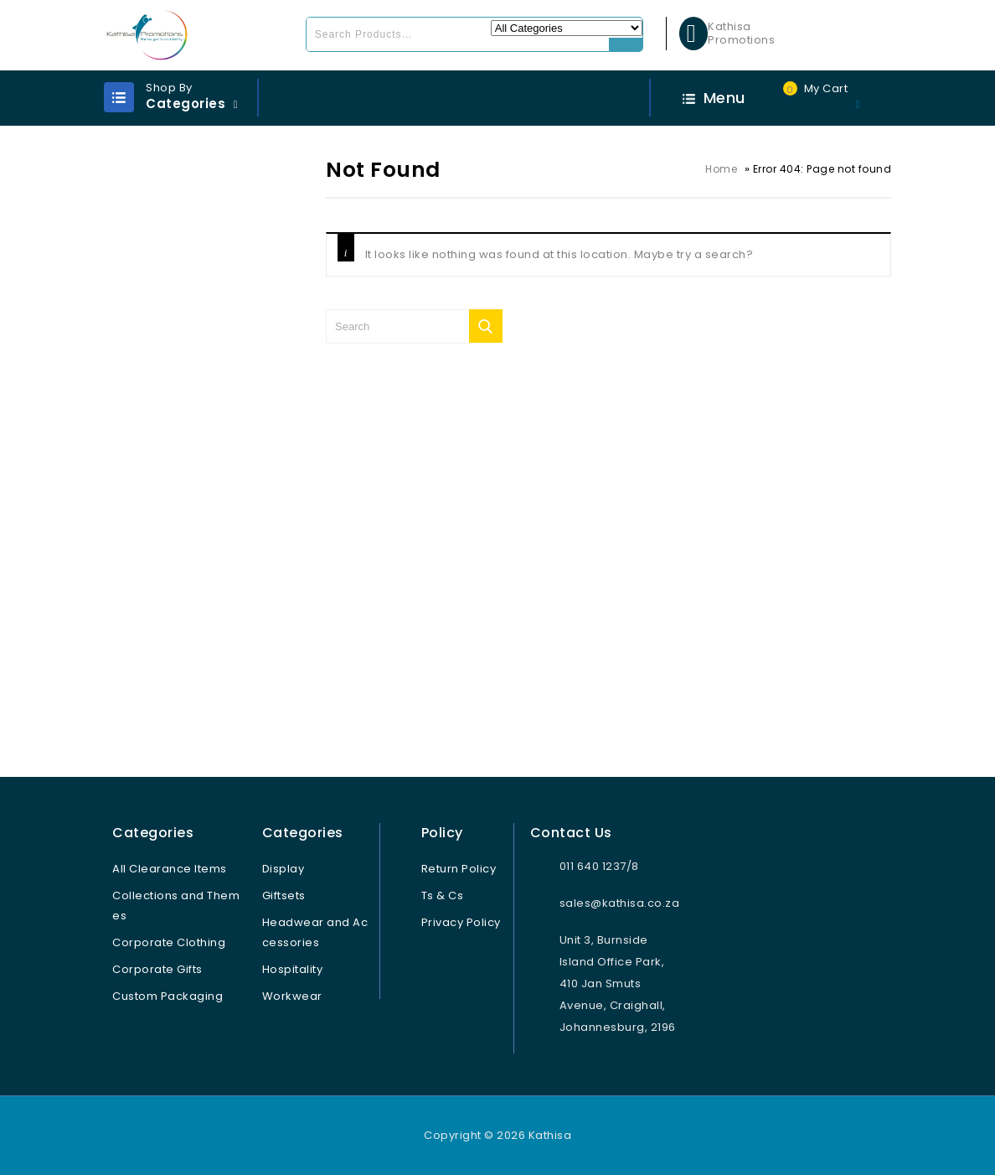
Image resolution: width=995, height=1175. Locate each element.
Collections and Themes (176, 906)
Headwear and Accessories (315, 932)
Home (721, 169)
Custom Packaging (167, 996)
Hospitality (292, 969)
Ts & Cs (442, 895)
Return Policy (459, 869)
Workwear (292, 996)
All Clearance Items (169, 869)
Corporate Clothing (168, 942)
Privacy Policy (461, 922)
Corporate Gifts (157, 969)
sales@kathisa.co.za (619, 903)
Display (283, 869)
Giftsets (284, 895)
